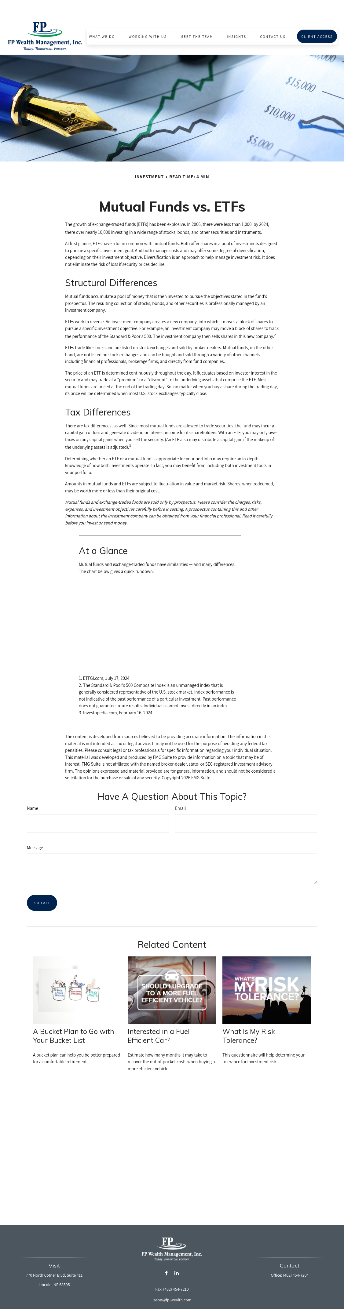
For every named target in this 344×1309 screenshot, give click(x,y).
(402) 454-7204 (296, 1257)
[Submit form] (42, 885)
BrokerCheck (227, 1303)
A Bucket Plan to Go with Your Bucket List (73, 1018)
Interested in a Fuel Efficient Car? (159, 1018)
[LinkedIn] (176, 1255)
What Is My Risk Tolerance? (248, 1018)
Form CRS (177, 1292)
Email (180, 790)
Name (32, 790)
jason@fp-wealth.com (172, 1282)
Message (35, 829)
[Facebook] (166, 1255)
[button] (102, 18)
